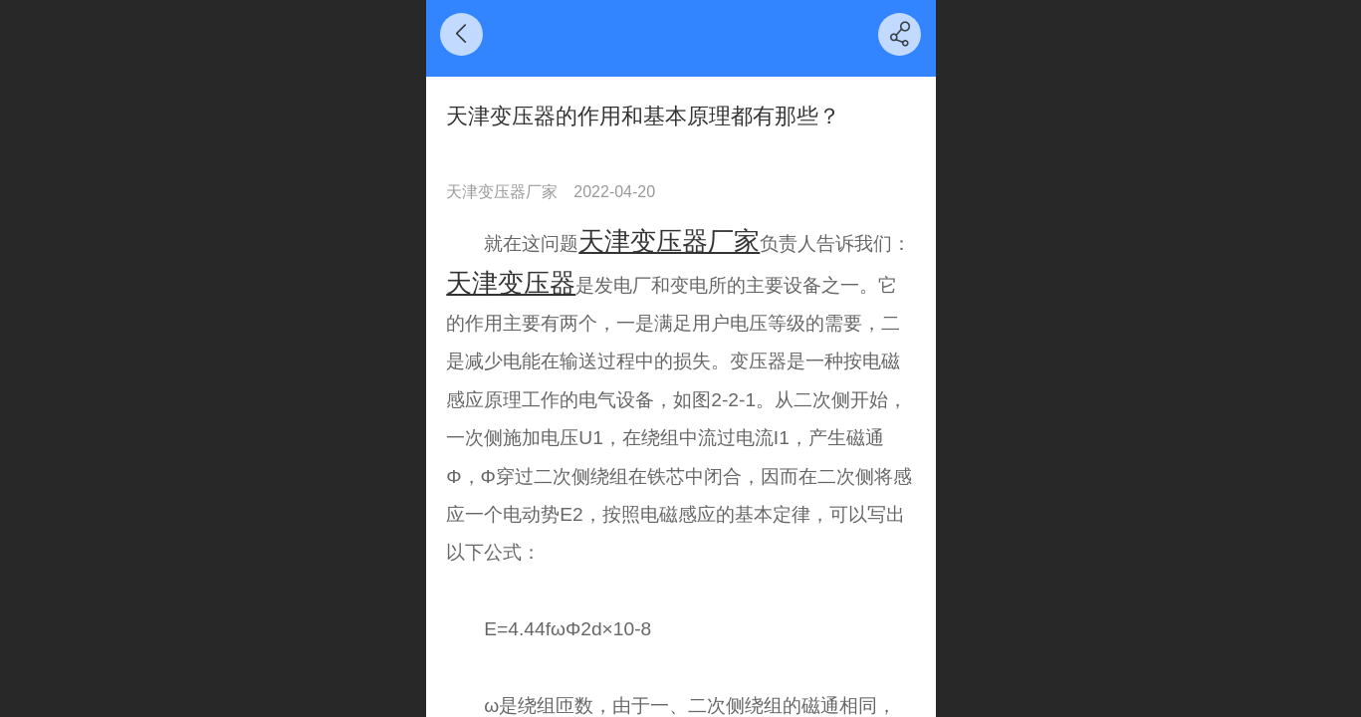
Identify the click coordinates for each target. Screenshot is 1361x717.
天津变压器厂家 (669, 241)
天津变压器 (510, 283)
